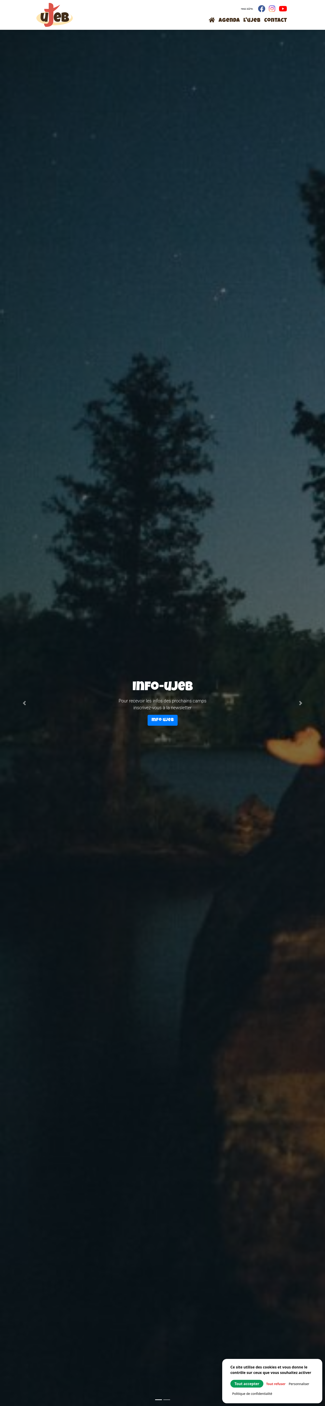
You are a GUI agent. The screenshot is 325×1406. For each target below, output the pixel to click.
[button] (24, 703)
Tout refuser (275, 1384)
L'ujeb (251, 20)
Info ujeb (162, 720)
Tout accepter (246, 1383)
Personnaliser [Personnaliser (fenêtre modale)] (299, 1384)
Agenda (229, 20)
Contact (275, 20)
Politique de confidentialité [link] (252, 1393)
